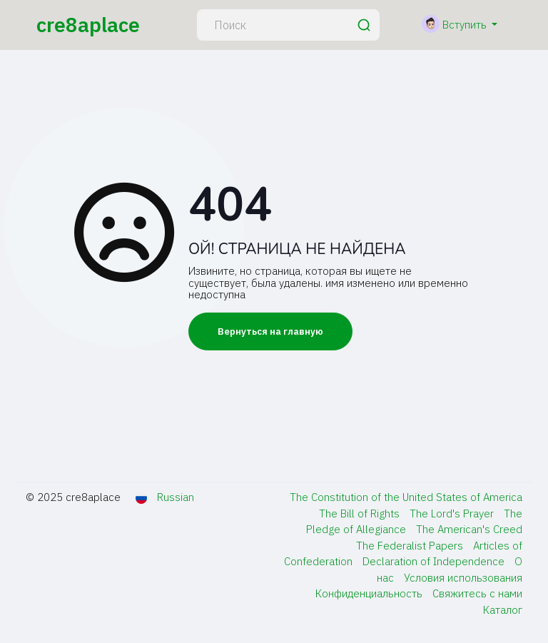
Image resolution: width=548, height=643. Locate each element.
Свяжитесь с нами (477, 593)
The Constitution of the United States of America (406, 497)
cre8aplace (88, 24)
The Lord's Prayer (453, 513)
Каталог (502, 610)
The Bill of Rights (360, 513)
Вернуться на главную (270, 331)
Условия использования (463, 577)
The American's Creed (469, 529)
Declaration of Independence (434, 561)
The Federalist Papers (411, 545)
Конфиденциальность (370, 593)
